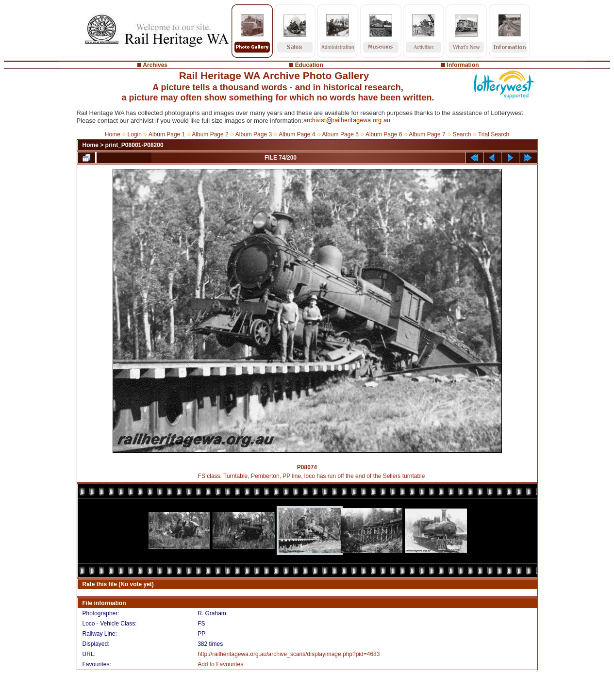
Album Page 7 (427, 134)
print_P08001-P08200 (134, 145)
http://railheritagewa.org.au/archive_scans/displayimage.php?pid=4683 (289, 654)
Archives (155, 65)
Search (461, 134)
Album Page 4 (297, 134)
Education (309, 65)
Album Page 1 (167, 134)
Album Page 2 (210, 134)
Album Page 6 (383, 134)
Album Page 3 (253, 134)
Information (463, 65)
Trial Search (493, 134)
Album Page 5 (340, 134)
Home (112, 134)
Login (135, 134)
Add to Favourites (220, 664)
